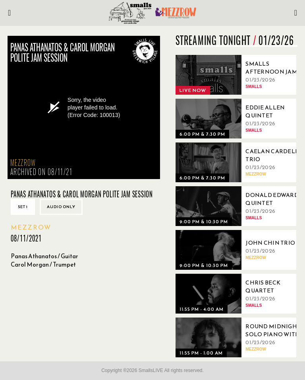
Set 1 (23, 207)
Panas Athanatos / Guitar (44, 256)
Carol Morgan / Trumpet (43, 264)
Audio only (61, 207)
